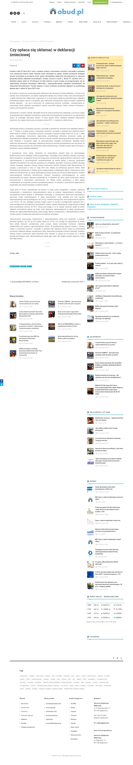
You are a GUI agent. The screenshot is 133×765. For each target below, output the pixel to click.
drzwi (58, 679)
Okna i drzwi (75, 727)
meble (71, 685)
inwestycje (38, 682)
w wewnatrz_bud (102, 679)
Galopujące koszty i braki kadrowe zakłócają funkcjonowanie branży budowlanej (106, 552)
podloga (34, 688)
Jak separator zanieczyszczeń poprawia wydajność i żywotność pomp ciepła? (109, 98)
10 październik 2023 (103, 280)
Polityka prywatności (70, 2)
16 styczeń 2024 (102, 227)
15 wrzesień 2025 (103, 492)
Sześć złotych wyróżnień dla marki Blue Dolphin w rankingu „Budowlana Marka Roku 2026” (31, 314)
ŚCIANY (73, 704)
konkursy (23, 682)
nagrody (100, 676)
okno (72, 676)
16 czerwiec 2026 (27, 319)
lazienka (28, 688)
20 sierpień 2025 (103, 150)
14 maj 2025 (102, 115)
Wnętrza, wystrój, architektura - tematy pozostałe (57, 682)
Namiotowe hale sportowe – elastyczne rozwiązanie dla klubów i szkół (108, 111)
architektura (91, 679)
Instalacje (74, 731)
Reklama (51, 2)
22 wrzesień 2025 (104, 81)
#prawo (23, 266)
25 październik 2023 (103, 258)
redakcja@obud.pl (116, 2)
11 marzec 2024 (103, 70)
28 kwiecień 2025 (102, 523)
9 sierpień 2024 (103, 171)
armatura (83, 685)
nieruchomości (91, 676)
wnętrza (79, 679)
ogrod (77, 685)
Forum (89, 2)
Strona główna (15, 41)
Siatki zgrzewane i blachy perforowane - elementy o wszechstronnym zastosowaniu (108, 276)
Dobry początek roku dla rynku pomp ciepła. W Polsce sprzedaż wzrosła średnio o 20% (107, 509)
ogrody (22, 679)
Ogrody (73, 723)
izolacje (52, 679)
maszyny (46, 679)
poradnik (107, 676)
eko (74, 679)
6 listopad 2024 (102, 556)
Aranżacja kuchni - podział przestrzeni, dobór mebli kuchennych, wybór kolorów (109, 66)
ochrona (33, 685)
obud (84, 679)
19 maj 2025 (101, 534)
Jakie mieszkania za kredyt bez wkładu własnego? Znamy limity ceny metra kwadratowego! (108, 461)
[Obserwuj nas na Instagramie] (18, 13)
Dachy (73, 708)
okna (53, 676)
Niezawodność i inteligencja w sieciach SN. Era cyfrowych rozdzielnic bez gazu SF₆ (106, 158)
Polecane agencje (97, 189)
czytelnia (31, 676)
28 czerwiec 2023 (103, 321)
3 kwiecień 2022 (102, 466)
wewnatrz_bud (104, 682)
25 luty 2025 (102, 103)
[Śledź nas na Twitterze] (14, 13)
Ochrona (74, 715)
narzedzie (30, 682)
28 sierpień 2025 (103, 163)
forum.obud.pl (50, 708)
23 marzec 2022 (102, 453)
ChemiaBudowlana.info (100, 2)
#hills (29, 266)
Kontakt (59, 2)
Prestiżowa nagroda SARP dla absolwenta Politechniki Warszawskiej (29, 338)
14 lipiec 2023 (102, 136)
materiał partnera (37, 679)
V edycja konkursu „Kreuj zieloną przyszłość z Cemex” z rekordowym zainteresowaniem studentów (31, 326)
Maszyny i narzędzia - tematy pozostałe (50, 688)
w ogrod (95, 682)
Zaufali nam (94, 197)
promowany (107, 685)
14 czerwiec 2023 (103, 433)
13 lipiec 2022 (101, 423)
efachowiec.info (51, 711)
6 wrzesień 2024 (102, 268)
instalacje (66, 676)
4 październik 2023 (103, 248)
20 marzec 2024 (102, 301)
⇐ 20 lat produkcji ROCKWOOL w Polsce (24, 282)
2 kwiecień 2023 (102, 567)
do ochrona (64, 685)
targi (69, 679)
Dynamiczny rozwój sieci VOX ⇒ (73, 282)
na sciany (76, 682)
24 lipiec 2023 (101, 238)
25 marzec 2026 (102, 544)
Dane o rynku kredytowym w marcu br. (108, 520)
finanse (64, 679)
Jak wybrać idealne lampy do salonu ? (109, 168)
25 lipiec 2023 (101, 291)
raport (22, 688)
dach (82, 682)
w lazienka (91, 685)
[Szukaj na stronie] (24, 13)
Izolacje (73, 711)
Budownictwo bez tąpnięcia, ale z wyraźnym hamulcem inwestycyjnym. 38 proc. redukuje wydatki (108, 584)
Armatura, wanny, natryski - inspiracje (48, 685)
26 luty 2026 (101, 502)
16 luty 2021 (102, 91)
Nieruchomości (76, 735)
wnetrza (47, 676)
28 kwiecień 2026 (102, 514)
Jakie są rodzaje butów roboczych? (107, 224)
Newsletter (81, 2)
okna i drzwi (39, 676)
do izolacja (99, 685)
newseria (88, 682)
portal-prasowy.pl (51, 715)
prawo (78, 676)
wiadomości (23, 676)
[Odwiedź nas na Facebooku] (11, 13)
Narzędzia (74, 739)
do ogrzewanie (24, 685)
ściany (83, 676)
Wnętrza (73, 719)
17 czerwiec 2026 (27, 306)
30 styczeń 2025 (103, 126)
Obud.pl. (59, 755)
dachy (28, 679)
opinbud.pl (49, 719)
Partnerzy (24, 711)
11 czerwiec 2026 (65, 341)
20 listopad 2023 (102, 443)
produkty (59, 676)
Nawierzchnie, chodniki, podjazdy (74, 688)
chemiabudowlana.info (53, 704)
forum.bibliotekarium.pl (53, 723)
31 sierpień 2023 (102, 577)
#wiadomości (14, 266)
